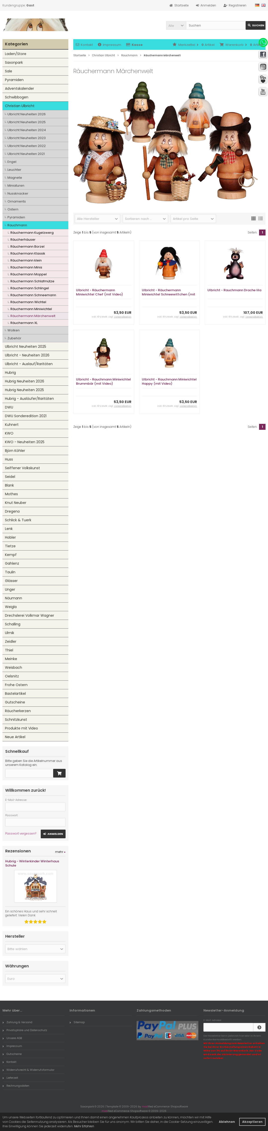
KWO (9, 433)
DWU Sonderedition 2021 (25, 415)
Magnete (14, 177)
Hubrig (10, 372)
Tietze (10, 546)
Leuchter (14, 169)
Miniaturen (15, 185)
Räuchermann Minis (26, 267)
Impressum (109, 44)
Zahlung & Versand (17, 1022)
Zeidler (10, 641)
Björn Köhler (15, 450)
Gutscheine (15, 702)
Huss (9, 459)
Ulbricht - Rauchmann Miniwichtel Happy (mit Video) (169, 381)
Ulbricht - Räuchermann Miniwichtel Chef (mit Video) (99, 292)
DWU (9, 407)
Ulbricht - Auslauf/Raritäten (29, 363)
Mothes (11, 494)
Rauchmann (17, 225)
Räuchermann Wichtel (28, 302)
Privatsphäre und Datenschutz (24, 1030)
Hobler (10, 537)
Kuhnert (12, 424)
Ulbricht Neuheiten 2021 (26, 153)
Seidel (10, 476)
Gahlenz (12, 563)
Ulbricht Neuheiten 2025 (26, 122)
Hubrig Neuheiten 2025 (24, 389)
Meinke (11, 658)
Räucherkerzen (18, 710)
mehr (60, 852)
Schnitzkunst (16, 719)
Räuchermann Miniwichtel (31, 309)
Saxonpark (14, 62)
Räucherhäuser (23, 239)
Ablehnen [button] (227, 1122)
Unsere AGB (12, 1038)
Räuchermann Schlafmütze (32, 281)
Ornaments (16, 201)
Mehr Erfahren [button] (84, 1126)
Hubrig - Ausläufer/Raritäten (29, 398)
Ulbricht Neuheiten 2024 (26, 130)
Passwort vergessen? (20, 833)
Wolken (13, 330)
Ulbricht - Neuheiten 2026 (27, 355)
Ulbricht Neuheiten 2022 (26, 146)
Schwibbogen (16, 97)
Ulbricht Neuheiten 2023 (26, 138)
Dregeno (12, 511)
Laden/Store (15, 53)
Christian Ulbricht (20, 105)
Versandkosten (122, 316)
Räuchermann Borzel (27, 246)
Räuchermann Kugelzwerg (32, 232)
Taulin (10, 572)
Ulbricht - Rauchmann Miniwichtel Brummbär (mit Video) (103, 381)
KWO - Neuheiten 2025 (24, 441)
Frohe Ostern (16, 684)
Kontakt (84, 44)
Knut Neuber (15, 502)
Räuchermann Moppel (28, 274)
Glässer (11, 580)
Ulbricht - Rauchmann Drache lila (234, 290)
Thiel (9, 650)
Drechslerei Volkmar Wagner (29, 615)
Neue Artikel (15, 736)
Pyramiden (14, 79)
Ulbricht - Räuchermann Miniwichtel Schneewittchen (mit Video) (168, 294)
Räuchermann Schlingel (29, 288)
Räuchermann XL (24, 322)
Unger (10, 589)
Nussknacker (17, 193)
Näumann (13, 598)
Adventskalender (19, 88)
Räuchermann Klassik (27, 253)
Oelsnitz (12, 676)
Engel (11, 161)
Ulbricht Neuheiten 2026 (26, 114)
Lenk (9, 528)
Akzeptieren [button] (252, 1122)
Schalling (12, 624)
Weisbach (13, 667)
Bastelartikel (15, 693)
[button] (176, 25)
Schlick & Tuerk (18, 520)
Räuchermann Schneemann (33, 295)
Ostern (12, 209)
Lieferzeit (10, 1078)
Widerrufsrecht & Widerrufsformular (28, 1070)
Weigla (11, 606)
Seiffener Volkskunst (22, 467)
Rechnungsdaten (15, 1086)
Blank (9, 485)
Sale (8, 71)
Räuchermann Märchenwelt (32, 316)
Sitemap (77, 1022)
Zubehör (14, 338)
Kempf (11, 554)
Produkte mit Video (21, 728)
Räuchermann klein (26, 260)
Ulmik (9, 632)
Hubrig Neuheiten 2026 (24, 381)
